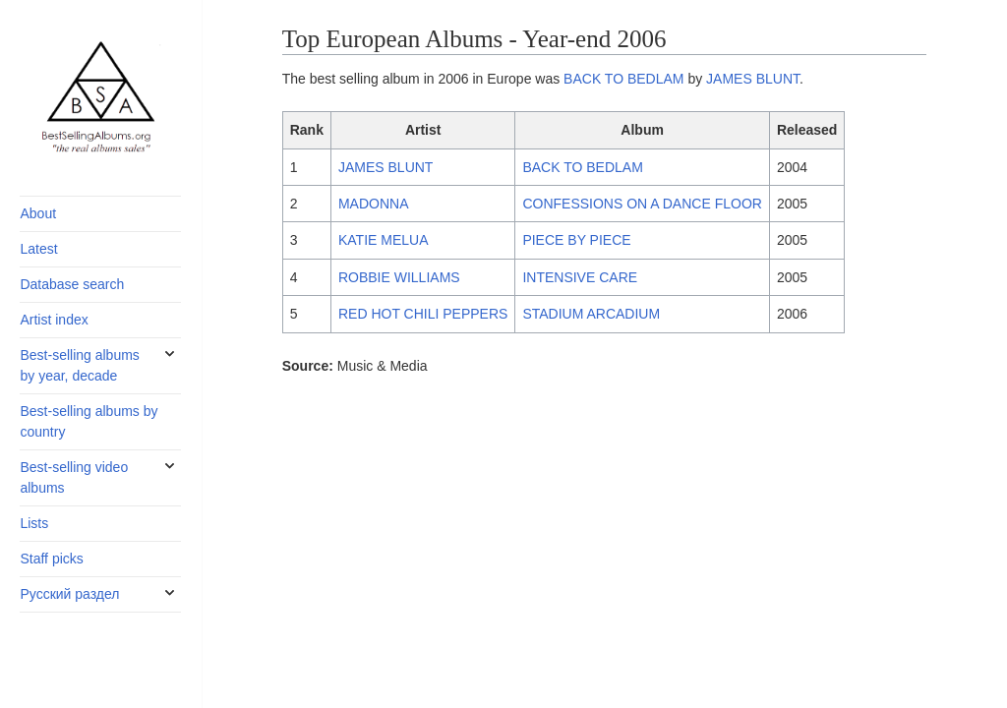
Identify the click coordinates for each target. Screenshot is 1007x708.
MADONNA (373, 203)
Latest (38, 249)
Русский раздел (69, 594)
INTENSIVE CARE (579, 277)
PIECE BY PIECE (576, 240)
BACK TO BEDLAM (623, 79)
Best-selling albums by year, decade (79, 365)
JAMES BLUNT (753, 79)
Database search (72, 284)
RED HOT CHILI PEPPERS (422, 314)
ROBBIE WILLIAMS (399, 277)
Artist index (54, 319)
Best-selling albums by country (88, 421)
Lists (34, 523)
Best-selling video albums (74, 477)
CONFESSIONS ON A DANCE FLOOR (642, 203)
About (38, 213)
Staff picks (51, 558)
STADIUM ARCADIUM (591, 314)
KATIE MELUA (383, 240)
